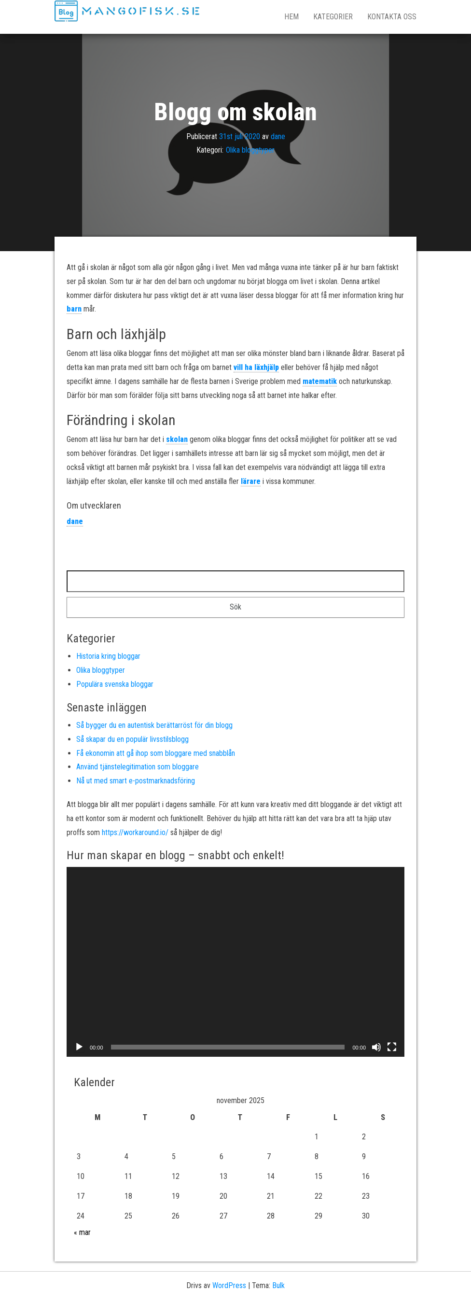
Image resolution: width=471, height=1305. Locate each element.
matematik (320, 381)
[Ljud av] (376, 1047)
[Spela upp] (79, 1047)
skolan (177, 439)
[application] (235, 962)
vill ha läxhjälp (256, 367)
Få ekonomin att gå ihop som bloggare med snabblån (155, 753)
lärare (251, 481)
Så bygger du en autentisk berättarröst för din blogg (154, 725)
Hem (291, 16)
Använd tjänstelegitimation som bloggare (137, 766)
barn (74, 308)
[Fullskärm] (392, 1047)
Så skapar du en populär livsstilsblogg (132, 739)
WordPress (229, 1285)
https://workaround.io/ (135, 832)
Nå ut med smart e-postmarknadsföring (135, 780)
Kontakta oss (391, 16)
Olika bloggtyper (250, 150)
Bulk (278, 1285)
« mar (82, 1232)
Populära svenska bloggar (114, 684)
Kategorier (333, 16)
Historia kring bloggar (108, 656)
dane (278, 136)
